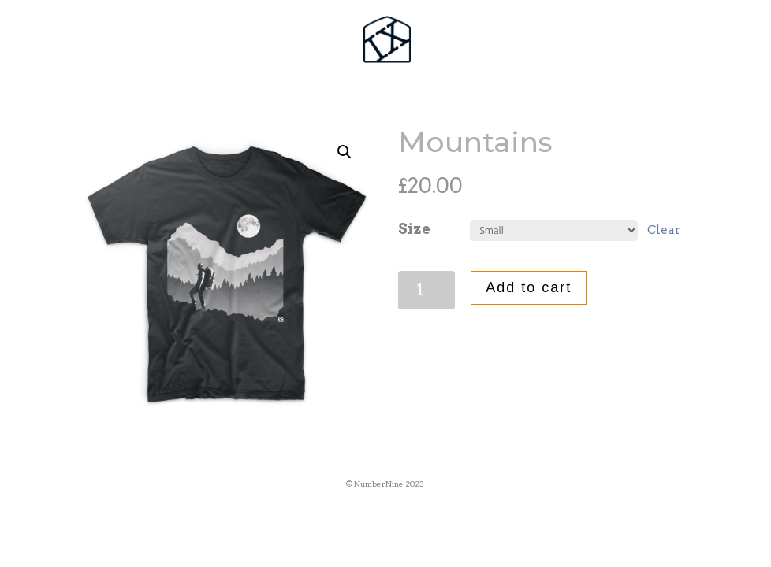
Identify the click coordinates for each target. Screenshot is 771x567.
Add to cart (529, 287)
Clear (663, 230)
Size (414, 228)
